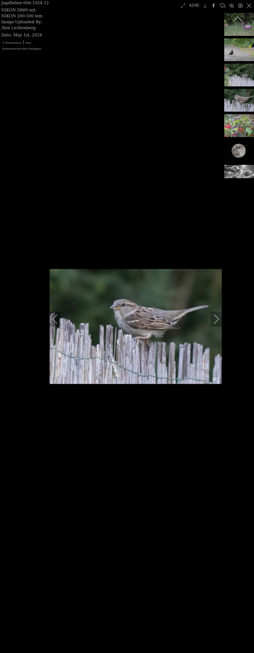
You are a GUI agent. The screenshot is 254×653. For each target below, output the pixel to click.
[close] (249, 5)
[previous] (58, 319)
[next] (213, 319)
